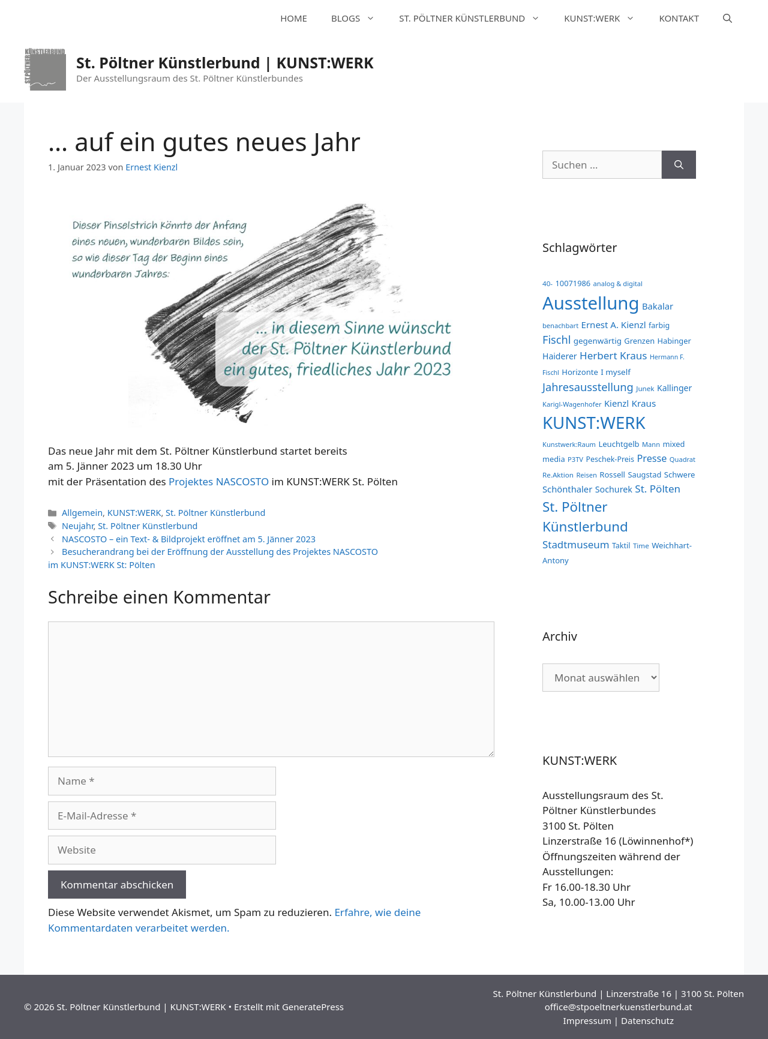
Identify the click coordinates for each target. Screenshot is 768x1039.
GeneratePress (313, 1007)
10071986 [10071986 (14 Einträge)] (572, 283)
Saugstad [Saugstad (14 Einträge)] (644, 474)
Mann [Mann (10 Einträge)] (651, 444)
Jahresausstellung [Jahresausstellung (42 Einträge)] (588, 386)
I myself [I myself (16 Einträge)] (616, 372)
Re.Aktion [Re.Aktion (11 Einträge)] (558, 474)
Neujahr (77, 525)
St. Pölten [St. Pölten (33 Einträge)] (657, 489)
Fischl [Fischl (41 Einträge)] (556, 339)
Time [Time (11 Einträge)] (641, 545)
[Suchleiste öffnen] (727, 18)
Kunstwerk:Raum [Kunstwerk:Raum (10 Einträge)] (569, 444)
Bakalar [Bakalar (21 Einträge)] (657, 306)
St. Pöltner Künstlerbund (215, 512)
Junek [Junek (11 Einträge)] (645, 388)
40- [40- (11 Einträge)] (547, 283)
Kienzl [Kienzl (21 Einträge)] (616, 403)
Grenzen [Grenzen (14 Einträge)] (639, 340)
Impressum (587, 1020)
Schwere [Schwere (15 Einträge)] (679, 474)
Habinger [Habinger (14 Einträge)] (674, 340)
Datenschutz (647, 1020)
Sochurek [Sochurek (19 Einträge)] (613, 489)
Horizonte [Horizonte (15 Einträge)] (580, 372)
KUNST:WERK (605, 18)
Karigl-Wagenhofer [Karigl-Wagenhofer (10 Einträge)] (572, 404)
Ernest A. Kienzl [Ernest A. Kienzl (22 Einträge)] (613, 325)
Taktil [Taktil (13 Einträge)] (621, 545)
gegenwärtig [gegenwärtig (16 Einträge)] (598, 340)
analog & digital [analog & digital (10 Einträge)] (618, 283)
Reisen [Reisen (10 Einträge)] (586, 474)
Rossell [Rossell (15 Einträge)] (612, 474)
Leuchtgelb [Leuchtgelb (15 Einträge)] (618, 444)
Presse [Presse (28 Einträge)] (652, 458)
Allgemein (82, 512)
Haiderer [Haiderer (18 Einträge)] (559, 356)
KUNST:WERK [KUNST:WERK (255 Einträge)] (594, 422)
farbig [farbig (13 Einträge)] (659, 325)
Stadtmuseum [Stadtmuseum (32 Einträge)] (576, 544)
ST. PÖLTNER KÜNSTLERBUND (475, 18)
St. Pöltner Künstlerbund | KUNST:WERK (225, 62)
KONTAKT (679, 18)
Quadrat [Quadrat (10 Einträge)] (682, 459)
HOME (293, 18)
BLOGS (359, 18)
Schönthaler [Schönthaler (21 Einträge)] (567, 489)
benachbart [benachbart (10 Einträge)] (560, 325)
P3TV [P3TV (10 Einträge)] (575, 459)
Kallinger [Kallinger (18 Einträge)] (674, 388)
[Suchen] (679, 165)
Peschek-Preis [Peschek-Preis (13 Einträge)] (610, 459)
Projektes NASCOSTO (219, 481)
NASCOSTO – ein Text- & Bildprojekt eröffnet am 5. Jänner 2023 (189, 539)
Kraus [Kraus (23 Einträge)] (644, 403)
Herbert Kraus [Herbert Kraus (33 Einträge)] (613, 355)
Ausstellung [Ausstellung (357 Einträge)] (591, 303)
